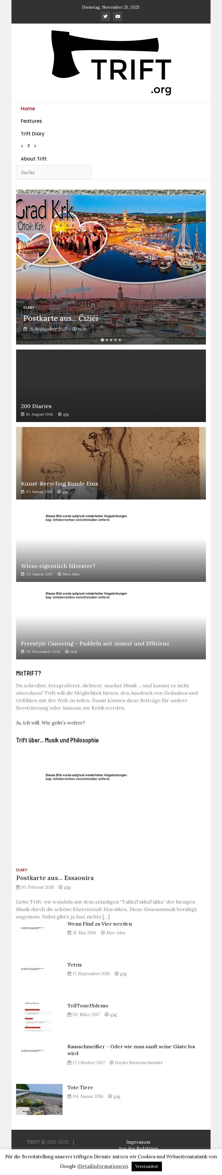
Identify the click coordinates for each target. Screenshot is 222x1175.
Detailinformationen (102, 1166)
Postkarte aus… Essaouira (55, 878)
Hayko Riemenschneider (139, 1062)
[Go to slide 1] (102, 340)
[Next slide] (197, 267)
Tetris (74, 965)
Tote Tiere (80, 1087)
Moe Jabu (71, 574)
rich (82, 329)
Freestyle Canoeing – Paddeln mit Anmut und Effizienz (95, 643)
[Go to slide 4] (115, 340)
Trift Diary (33, 133)
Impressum (138, 1142)
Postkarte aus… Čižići (61, 318)
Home (28, 108)
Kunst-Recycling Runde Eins (59, 484)
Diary (29, 307)
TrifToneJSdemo (87, 1005)
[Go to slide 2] (106, 340)
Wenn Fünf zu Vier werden (99, 924)
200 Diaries (36, 406)
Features (31, 121)
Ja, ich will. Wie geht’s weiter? (50, 723)
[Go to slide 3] (111, 340)
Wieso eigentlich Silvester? (58, 566)
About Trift (34, 159)
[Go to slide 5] (119, 340)
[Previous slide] (24, 267)
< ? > (29, 146)
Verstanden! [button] (146, 1166)
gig (66, 414)
